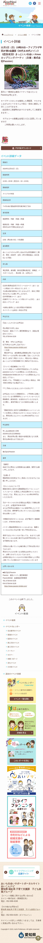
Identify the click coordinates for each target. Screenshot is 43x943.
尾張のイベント (13, 635)
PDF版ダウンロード (21, 148)
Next (37, 872)
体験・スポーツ (12, 659)
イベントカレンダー (13, 626)
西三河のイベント (13, 643)
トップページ (8, 35)
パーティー (11, 651)
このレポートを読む (21, 760)
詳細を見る (21, 732)
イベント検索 (22, 35)
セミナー (10, 655)
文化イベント (12, 663)
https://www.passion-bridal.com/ (15, 347)
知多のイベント (13, 639)
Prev (5, 872)
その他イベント (13, 667)
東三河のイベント (13, 647)
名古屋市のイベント (14, 631)
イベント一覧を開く (21, 699)
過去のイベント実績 (13, 674)
